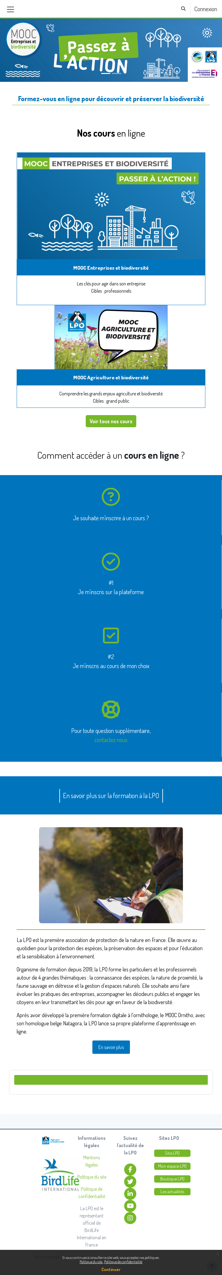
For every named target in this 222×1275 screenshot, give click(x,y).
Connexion (205, 9)
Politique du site (91, 1262)
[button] (183, 9)
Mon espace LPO (172, 1166)
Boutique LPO (172, 1179)
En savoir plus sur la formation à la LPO (111, 795)
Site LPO (172, 1153)
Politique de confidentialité (123, 1262)
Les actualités (172, 1191)
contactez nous (111, 740)
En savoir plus (111, 1047)
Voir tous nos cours (111, 421)
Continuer (111, 1269)
